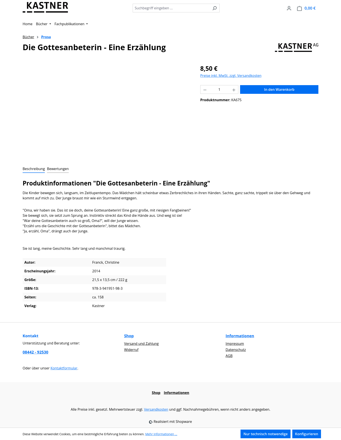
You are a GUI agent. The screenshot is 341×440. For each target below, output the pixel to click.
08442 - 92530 (35, 352)
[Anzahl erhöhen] (234, 89)
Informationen (240, 335)
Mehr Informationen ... (161, 434)
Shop (129, 335)
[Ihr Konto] (289, 8)
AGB (229, 355)
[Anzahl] (219, 89)
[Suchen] (214, 8)
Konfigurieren (306, 434)
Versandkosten (156, 409)
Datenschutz (236, 349)
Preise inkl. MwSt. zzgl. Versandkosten (231, 75)
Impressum (235, 343)
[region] (107, 110)
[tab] (34, 169)
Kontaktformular (63, 368)
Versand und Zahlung (141, 343)
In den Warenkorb (279, 89)
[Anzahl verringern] (204, 89)
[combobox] (171, 8)
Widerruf (131, 349)
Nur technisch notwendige (265, 434)
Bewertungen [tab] (58, 168)
